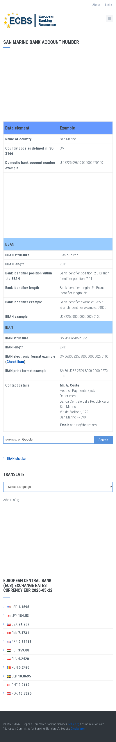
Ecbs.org (73, 724)
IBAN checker (17, 458)
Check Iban (15, 361)
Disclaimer (78, 728)
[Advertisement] (58, 83)
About (96, 5)
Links (108, 5)
